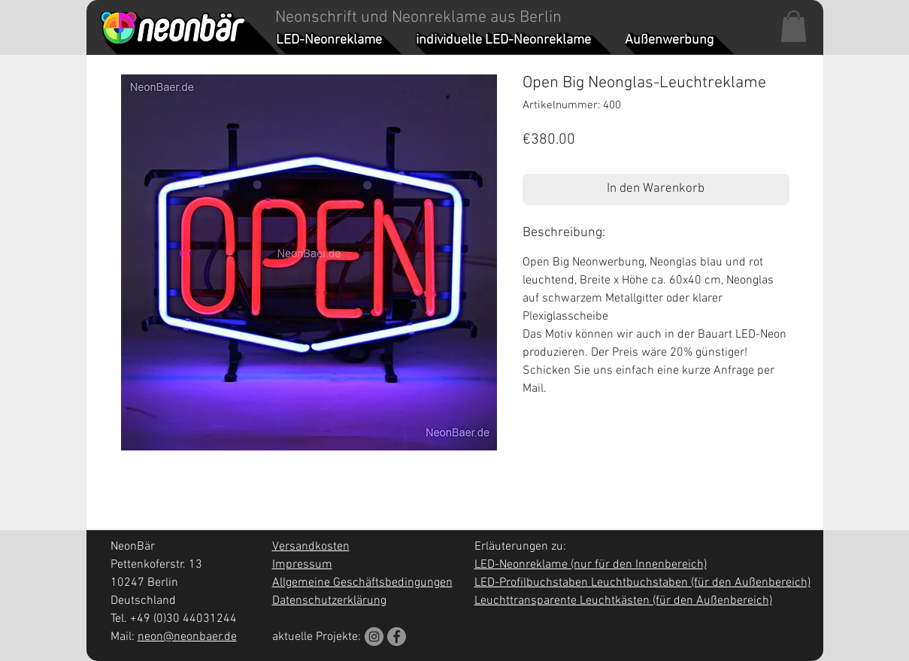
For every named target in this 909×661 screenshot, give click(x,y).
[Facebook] (396, 636)
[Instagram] (374, 636)
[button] (793, 26)
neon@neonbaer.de (187, 636)
